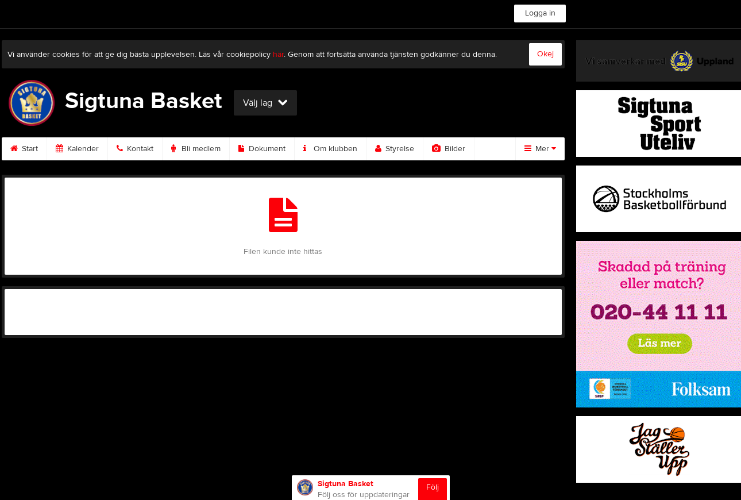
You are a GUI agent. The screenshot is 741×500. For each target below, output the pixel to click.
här (278, 54)
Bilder (448, 149)
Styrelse (394, 149)
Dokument (261, 149)
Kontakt (135, 149)
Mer (540, 149)
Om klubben (330, 149)
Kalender (77, 149)
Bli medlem (196, 149)
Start (24, 149)
